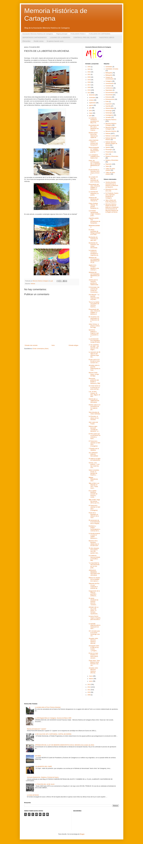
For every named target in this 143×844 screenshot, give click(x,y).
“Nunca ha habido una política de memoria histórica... (94, 304)
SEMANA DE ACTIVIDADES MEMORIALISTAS (94, 275)
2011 (89, 690)
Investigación (109, 115)
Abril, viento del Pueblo (93, 423)
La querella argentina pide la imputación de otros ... (94, 626)
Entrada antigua (73, 345)
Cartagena (108, 81)
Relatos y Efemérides (111, 160)
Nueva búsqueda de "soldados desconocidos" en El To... (94, 150)
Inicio (53, 345)
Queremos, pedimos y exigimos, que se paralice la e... (94, 333)
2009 (89, 695)
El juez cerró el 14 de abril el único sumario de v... (94, 361)
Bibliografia (108, 73)
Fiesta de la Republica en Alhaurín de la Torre (94, 515)
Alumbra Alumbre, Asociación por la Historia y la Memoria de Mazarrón (111, 184)
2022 (89, 72)
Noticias (33, 283)
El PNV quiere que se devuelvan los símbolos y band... (94, 436)
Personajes (108, 149)
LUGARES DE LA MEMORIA (60, 37)
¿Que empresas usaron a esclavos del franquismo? (93, 142)
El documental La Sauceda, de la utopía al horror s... (94, 172)
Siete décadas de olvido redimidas (94, 413)
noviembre (92, 97)
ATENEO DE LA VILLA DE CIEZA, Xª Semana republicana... (93, 610)
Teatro (107, 166)
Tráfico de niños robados (110, 173)
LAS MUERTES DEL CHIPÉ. (43, 766)
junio (90, 110)
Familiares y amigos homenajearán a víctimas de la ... (94, 528)
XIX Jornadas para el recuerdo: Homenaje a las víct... (94, 633)
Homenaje (108, 110)
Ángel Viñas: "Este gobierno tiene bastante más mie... (94, 663)
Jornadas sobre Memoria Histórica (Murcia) (93, 641)
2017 (89, 85)
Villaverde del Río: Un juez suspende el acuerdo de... (94, 586)
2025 (89, 66)
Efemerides (26, 41)
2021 (89, 74)
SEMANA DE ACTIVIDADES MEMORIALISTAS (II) (94, 260)
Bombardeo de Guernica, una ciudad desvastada (94, 245)
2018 (89, 82)
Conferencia (109, 88)
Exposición (108, 104)
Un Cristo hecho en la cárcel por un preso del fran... (94, 387)
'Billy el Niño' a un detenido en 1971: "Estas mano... (94, 486)
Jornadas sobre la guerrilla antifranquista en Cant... (94, 368)
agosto (91, 105)
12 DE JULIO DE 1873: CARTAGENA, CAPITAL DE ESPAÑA (53, 734)
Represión (108, 164)
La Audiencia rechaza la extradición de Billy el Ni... (94, 120)
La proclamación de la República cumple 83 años (94, 340)
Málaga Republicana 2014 (93, 479)
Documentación (110, 92)
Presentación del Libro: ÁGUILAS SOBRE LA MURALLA (94, 187)
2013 (89, 684)
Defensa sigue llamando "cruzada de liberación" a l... (94, 429)
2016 (89, 87)
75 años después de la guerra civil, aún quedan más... (94, 550)
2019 (89, 79)
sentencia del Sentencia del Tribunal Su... (93, 199)
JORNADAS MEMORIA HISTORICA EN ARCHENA (94, 573)
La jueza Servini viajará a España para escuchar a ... (94, 618)
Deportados (108, 90)
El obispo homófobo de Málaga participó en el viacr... (94, 232)
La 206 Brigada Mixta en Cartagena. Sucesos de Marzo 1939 (53, 718)
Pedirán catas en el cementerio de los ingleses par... (94, 407)
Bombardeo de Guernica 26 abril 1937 (93, 238)
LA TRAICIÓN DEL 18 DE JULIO (44, 784)
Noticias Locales (110, 136)
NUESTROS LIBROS (106, 37)
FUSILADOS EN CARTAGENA (99, 34)
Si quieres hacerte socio (55, 41)
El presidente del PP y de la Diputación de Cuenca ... (94, 128)
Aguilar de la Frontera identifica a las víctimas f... (94, 267)
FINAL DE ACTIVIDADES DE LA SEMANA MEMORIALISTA (94, 164)
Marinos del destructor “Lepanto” (36, 729)
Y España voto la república (94, 449)
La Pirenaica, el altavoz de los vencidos (93, 418)
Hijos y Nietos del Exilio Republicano (111, 201)
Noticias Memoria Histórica (110, 138)
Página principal (61, 34)
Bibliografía (108, 75)
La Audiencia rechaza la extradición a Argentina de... (94, 253)
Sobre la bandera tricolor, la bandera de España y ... (94, 472)
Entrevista (108, 97)
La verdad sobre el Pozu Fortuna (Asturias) (47, 707)
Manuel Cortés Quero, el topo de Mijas (94, 374)
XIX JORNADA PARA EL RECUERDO (93, 454)
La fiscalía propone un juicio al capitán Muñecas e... (94, 536)
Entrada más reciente (31, 345)
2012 (89, 687)
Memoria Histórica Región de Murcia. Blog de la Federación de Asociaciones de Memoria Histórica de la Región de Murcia (112, 208)
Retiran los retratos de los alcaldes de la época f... (94, 579)
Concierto (108, 86)
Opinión (107, 147)
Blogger (82, 834)
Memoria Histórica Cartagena (110, 124)
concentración (109, 83)
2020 (89, 77)
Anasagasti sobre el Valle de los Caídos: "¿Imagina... (94, 648)
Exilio (107, 101)
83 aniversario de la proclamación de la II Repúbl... (94, 521)
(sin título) (38, 756)
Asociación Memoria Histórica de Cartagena (37, 34)
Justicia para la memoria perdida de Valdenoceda (93, 282)
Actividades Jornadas (111, 69)
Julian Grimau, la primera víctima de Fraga (94, 325)
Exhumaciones (109, 99)
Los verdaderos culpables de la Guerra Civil (94, 156)
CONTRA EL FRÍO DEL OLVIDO (85, 37)
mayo (91, 113)
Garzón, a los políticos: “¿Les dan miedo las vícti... (94, 465)
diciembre (92, 95)
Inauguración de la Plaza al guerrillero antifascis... (94, 593)
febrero (91, 678)
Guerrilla (108, 106)
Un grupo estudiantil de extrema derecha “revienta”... (93, 602)
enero (91, 681)
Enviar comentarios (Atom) (41, 348)
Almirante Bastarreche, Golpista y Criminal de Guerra (42, 777)
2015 (89, 90)
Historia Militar (109, 108)
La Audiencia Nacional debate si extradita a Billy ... (94, 558)
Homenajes (108, 113)
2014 (89, 92)
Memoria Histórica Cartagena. (110, 128)
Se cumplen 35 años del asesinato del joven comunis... (94, 179)
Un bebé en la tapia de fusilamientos (94, 459)
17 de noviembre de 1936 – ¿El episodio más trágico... (94, 347)
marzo (91, 676)
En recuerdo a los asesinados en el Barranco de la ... (94, 319)
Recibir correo (38, 41)
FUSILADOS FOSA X (78, 34)
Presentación (109, 152)
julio (90, 108)
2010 (89, 692)
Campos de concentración (109, 78)
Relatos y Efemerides (111, 156)
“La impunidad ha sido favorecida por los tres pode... (94, 565)
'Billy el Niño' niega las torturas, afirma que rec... (94, 501)
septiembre (92, 103)
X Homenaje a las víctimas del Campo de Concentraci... (94, 289)
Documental (109, 95)
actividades (108, 66)
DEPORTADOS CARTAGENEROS (35, 37)
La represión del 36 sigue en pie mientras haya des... (94, 354)
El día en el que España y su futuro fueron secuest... (93, 655)
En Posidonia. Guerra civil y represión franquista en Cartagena (111, 195)
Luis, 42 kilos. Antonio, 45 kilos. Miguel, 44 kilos (94, 394)
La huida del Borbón (33, 795)
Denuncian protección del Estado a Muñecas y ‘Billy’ (94, 381)
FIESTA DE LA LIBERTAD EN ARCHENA (94, 400)
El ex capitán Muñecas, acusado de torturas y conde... (93, 494)
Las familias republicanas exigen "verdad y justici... (94, 213)
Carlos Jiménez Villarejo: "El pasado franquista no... (94, 206)
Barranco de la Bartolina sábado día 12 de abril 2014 (94, 543)
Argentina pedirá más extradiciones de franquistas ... (94, 220)
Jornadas (108, 117)
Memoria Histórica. (111, 131)
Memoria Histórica (110, 119)
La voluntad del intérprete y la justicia (93, 193)
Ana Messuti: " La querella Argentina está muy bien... (94, 297)
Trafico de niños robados (110, 169)
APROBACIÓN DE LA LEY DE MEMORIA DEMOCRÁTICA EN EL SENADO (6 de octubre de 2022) (64, 745)
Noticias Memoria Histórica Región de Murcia (111, 143)
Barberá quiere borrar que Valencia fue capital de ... (93, 135)
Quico (107, 154)
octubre (91, 100)
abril (90, 115)
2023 (89, 69)
